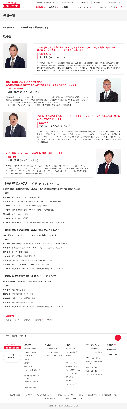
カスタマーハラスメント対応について (57, 398)
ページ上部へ (118, 338)
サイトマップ (77, 398)
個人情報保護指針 (15, 395)
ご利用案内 (28, 395)
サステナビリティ (81, 7)
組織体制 (38, 320)
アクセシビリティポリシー (45, 395)
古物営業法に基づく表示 (109, 395)
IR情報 (65, 7)
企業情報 (39, 7)
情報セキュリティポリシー (66, 395)
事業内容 (52, 7)
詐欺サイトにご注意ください (88, 395)
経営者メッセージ (12, 320)
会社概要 (27, 320)
